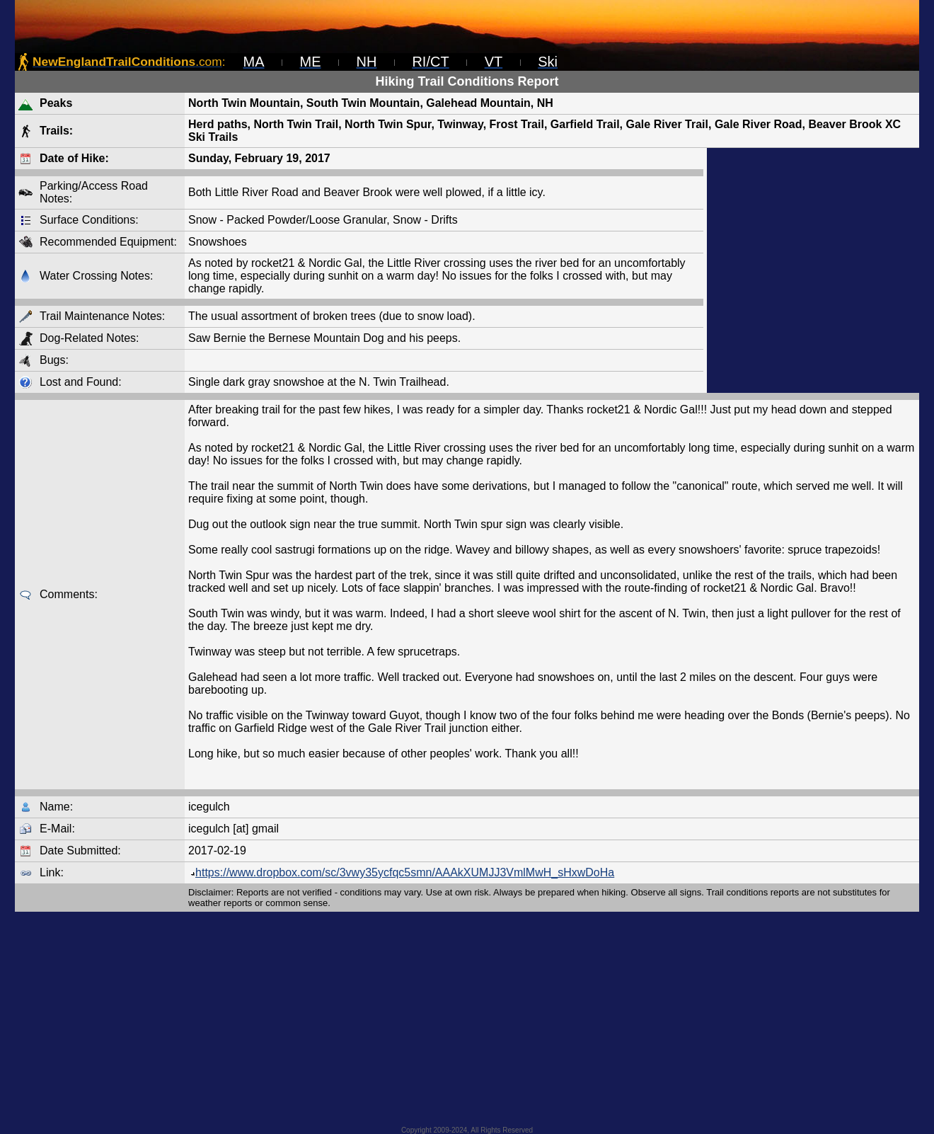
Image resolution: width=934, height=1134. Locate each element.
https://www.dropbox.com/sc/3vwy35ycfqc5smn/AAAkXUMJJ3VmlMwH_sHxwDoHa (401, 872)
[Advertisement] (813, 270)
